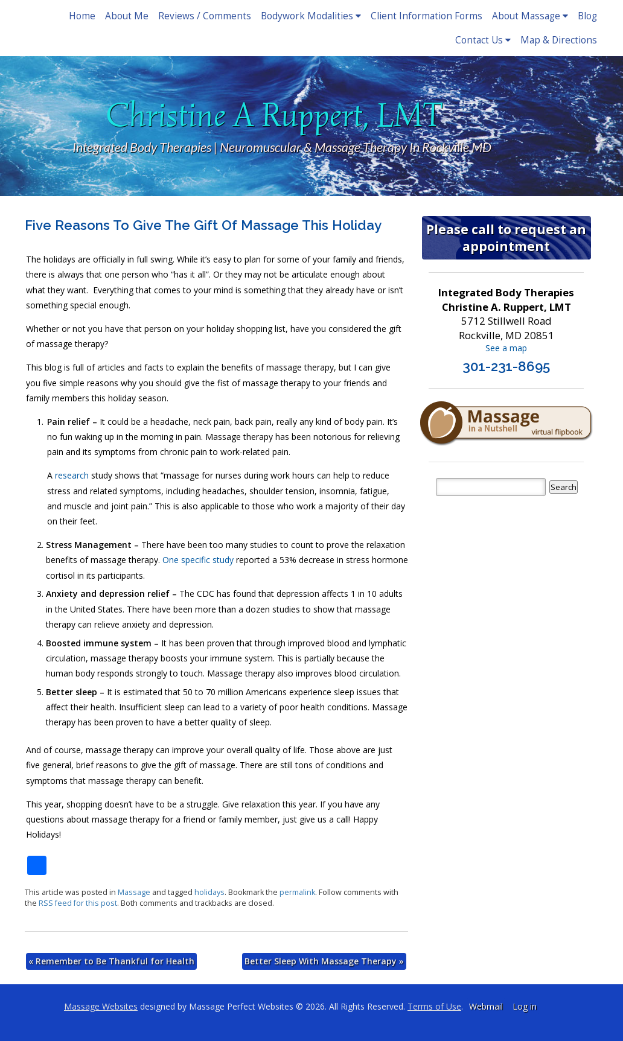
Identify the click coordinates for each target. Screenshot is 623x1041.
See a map (506, 348)
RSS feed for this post (78, 903)
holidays (209, 892)
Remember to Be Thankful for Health (111, 961)
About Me (127, 16)
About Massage (530, 16)
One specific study (199, 559)
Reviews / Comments (204, 16)
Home (82, 16)
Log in (525, 1006)
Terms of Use (434, 1006)
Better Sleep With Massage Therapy (324, 961)
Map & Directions (558, 40)
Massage (134, 892)
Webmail (486, 1006)
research (72, 475)
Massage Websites (101, 1006)
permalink (297, 892)
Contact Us (483, 40)
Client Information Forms (426, 16)
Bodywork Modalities (311, 16)
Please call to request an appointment (506, 238)
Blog (587, 16)
